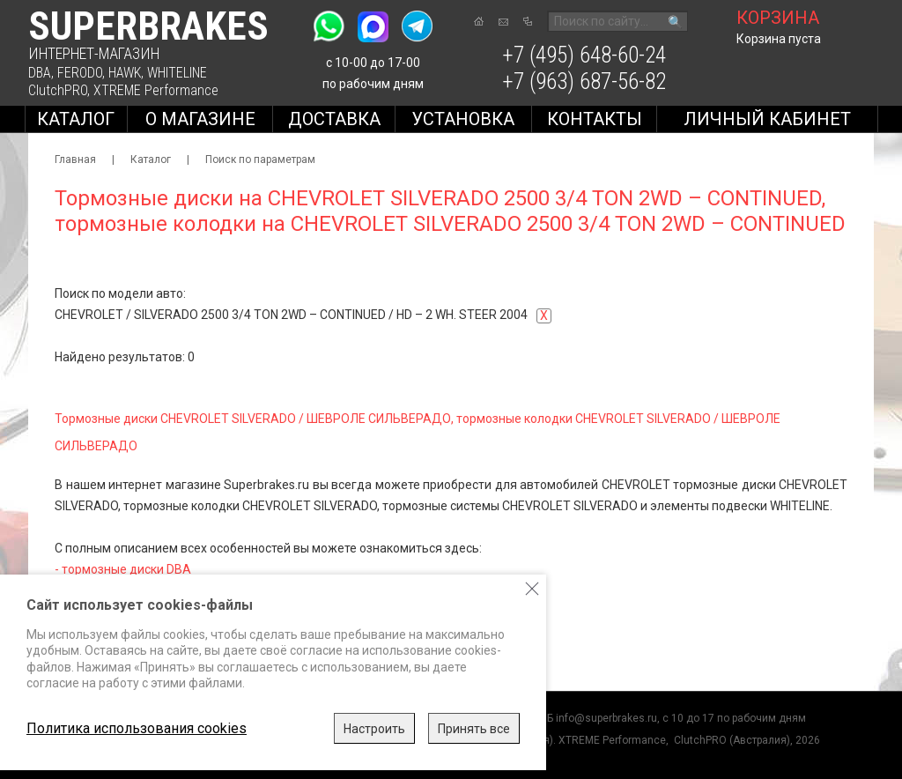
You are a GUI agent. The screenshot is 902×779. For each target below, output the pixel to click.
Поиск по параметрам (260, 159)
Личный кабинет (767, 119)
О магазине (200, 119)
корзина (777, 18)
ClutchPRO (57, 90)
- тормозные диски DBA (123, 569)
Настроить (374, 729)
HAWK (124, 72)
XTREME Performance (155, 90)
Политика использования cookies (136, 728)
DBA (39, 72)
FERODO (79, 72)
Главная (75, 159)
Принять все (474, 729)
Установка (462, 119)
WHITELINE (177, 72)
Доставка (334, 119)
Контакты (594, 119)
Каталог (76, 119)
